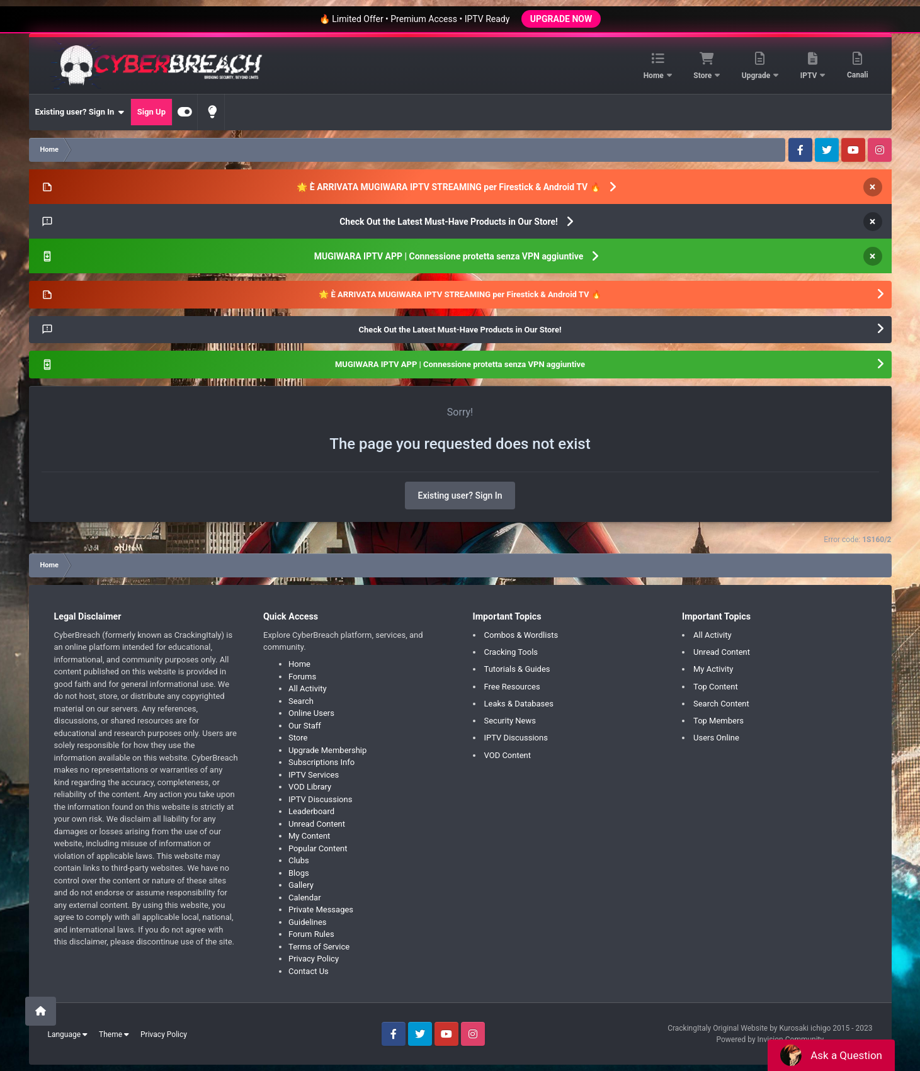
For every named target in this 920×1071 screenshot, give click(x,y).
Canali (857, 75)
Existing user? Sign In (79, 112)
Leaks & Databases (519, 703)
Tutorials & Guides (517, 669)
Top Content (715, 686)
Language (68, 1034)
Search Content (721, 703)
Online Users (311, 713)
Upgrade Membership (327, 750)
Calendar (304, 897)
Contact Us (308, 971)
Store (703, 75)
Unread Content (316, 824)
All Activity (307, 688)
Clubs (298, 860)
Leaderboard (311, 811)
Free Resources (512, 686)
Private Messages (320, 909)
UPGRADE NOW (561, 19)
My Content (309, 836)
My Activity (713, 669)
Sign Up (151, 111)
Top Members (718, 720)
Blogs (298, 873)
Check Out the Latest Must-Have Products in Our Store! (448, 222)
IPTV (809, 75)
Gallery (301, 885)
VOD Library (309, 786)
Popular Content (318, 848)
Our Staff (304, 725)
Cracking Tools (511, 652)
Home (655, 75)
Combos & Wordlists (521, 635)
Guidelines (307, 922)
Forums (302, 676)
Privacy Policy (313, 958)
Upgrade (757, 75)
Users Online (716, 737)
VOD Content (507, 755)
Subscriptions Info (321, 762)
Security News (510, 720)
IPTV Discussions (320, 799)
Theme (114, 1034)
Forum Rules (311, 934)
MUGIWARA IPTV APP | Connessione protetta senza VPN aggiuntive (449, 256)
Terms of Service (318, 946)
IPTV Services (313, 774)
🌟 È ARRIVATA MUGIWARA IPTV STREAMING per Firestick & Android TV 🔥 (448, 187)
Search (301, 701)
